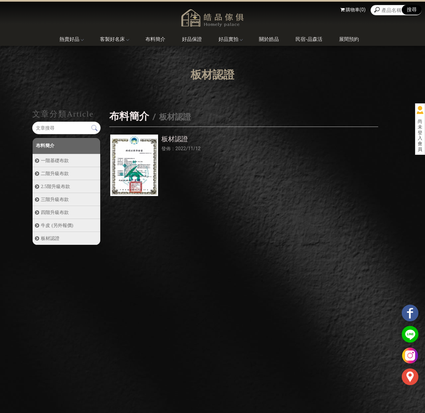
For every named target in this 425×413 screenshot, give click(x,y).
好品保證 (192, 39)
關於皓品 (269, 39)
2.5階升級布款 (55, 186)
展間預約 (349, 39)
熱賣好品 (71, 39)
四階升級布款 (55, 212)
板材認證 (50, 238)
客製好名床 (114, 39)
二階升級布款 (55, 173)
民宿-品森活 (309, 39)
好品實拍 (230, 39)
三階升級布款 (55, 199)
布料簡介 (155, 39)
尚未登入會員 (420, 135)
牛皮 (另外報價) (57, 225)
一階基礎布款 (55, 160)
